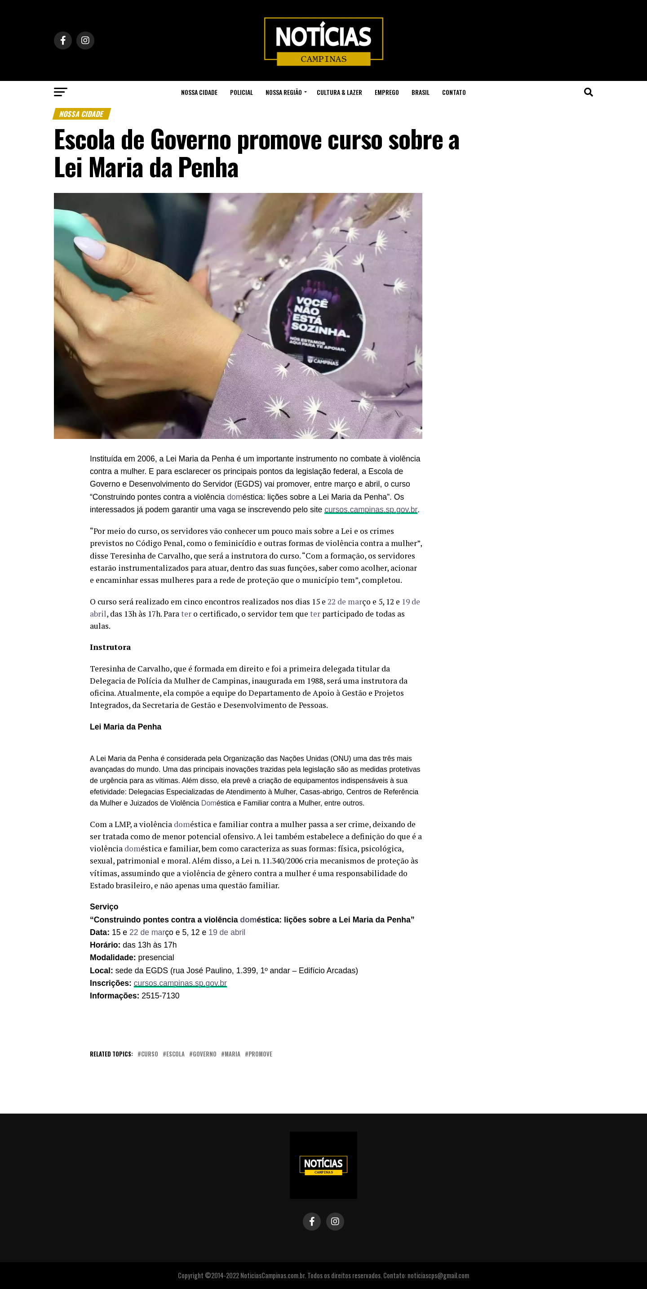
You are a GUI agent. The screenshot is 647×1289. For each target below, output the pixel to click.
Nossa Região (284, 92)
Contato (454, 92)
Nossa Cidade (199, 92)
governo (205, 1054)
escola (175, 1054)
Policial (241, 92)
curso (149, 1054)
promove (260, 1054)
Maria (232, 1054)
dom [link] (234, 496)
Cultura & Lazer (339, 92)
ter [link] (186, 614)
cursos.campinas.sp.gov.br (370, 509)
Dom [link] (209, 803)
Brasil (421, 92)
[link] (234, 496)
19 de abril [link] (226, 932)
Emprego (387, 92)
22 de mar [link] (345, 601)
